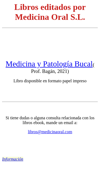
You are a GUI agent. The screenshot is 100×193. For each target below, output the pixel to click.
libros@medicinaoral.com (50, 131)
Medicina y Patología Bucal (49, 64)
